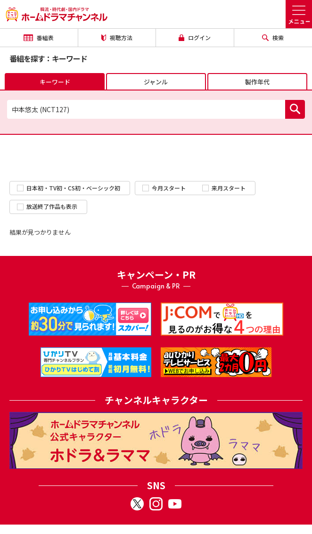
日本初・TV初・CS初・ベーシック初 (68, 188)
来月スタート (224, 188)
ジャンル (156, 81)
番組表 (39, 37)
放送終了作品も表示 (47, 206)
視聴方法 (116, 37)
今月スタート (164, 188)
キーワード (55, 81)
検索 (273, 37)
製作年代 (257, 81)
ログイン (195, 37)
